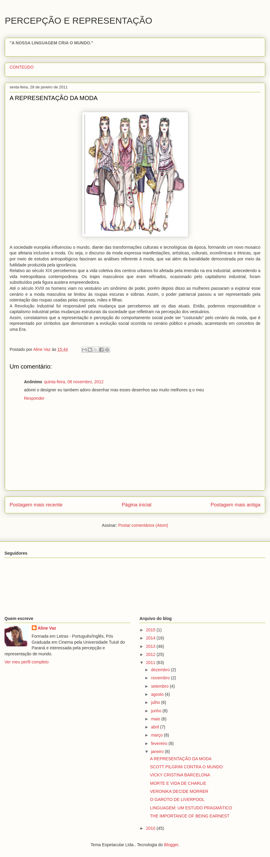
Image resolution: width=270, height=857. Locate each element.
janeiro (158, 751)
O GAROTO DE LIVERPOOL (177, 799)
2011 (151, 662)
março (157, 735)
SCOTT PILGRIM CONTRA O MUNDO (186, 766)
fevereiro (159, 743)
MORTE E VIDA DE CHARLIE (178, 783)
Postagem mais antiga (235, 505)
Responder (34, 398)
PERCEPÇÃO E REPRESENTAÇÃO (78, 20)
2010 (151, 828)
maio (156, 718)
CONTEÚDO (22, 67)
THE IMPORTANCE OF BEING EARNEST (190, 816)
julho (156, 702)
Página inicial (137, 505)
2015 (151, 629)
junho (156, 710)
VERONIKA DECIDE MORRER (179, 791)
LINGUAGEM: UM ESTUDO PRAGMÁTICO (191, 807)
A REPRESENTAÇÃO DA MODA (181, 758)
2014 (151, 638)
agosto (158, 694)
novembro (161, 677)
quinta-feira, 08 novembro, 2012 (74, 381)
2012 (151, 654)
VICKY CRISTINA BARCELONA (180, 774)
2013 (151, 646)
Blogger (171, 844)
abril (155, 727)
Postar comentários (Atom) (143, 525)
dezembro (161, 669)
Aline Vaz (47, 628)
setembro (160, 686)
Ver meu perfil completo (26, 662)
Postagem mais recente (36, 505)
